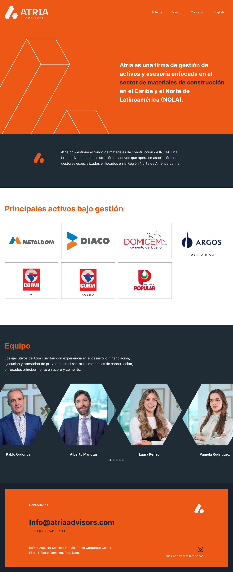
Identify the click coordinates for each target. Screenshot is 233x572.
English (218, 12)
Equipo (176, 12)
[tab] (110, 468)
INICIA (164, 160)
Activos (156, 12)
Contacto (197, 12)
